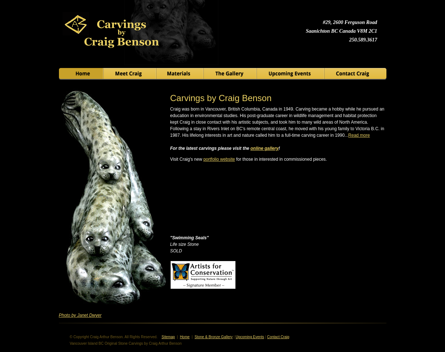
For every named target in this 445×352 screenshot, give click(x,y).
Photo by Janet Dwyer (80, 315)
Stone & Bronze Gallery (214, 337)
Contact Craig (278, 337)
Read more (359, 135)
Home (185, 337)
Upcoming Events (249, 337)
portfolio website (219, 159)
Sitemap (168, 337)
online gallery (264, 148)
